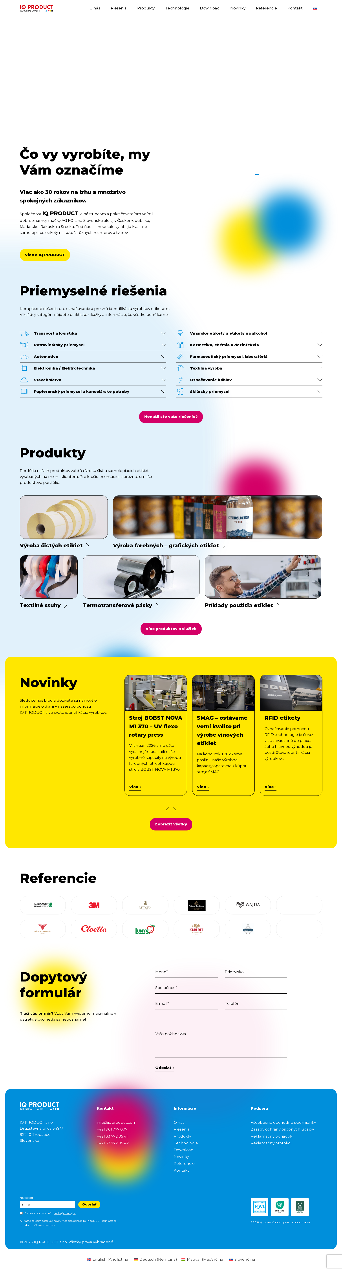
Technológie (177, 8)
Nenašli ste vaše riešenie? (171, 416)
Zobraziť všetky (171, 824)
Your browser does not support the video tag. (171, 97)
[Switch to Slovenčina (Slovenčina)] (242, 1259)
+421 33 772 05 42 (113, 1143)
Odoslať (164, 1067)
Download (210, 8)
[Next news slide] (174, 809)
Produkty (146, 8)
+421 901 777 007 (112, 1129)
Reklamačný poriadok (271, 1136)
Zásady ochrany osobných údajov (282, 1129)
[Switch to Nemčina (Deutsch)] (155, 1259)
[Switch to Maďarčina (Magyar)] (203, 1259)
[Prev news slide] (167, 809)
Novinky (237, 8)
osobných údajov (65, 1213)
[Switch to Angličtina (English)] (108, 1259)
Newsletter (26, 1197)
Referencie (266, 8)
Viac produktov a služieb (171, 628)
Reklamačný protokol (271, 1143)
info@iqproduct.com (117, 1122)
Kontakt (295, 8)
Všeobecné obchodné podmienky (283, 1122)
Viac (135, 787)
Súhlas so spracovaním (50, 1213)
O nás (95, 8)
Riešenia (119, 8)
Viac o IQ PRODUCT (45, 255)
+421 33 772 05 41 (112, 1136)
